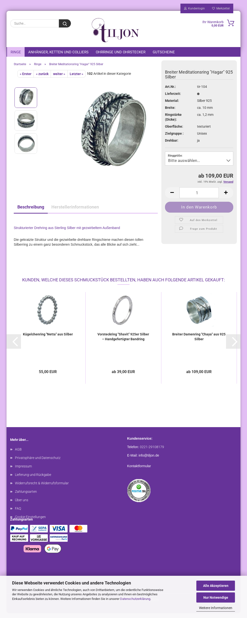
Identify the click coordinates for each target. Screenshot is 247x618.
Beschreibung (30, 211)
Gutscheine (164, 52)
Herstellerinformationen (75, 211)
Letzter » (76, 79)
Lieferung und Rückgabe (33, 479)
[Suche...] (65, 23)
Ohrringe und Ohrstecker (120, 52)
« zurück (42, 79)
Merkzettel (221, 8)
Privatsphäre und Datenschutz (38, 463)
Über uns (21, 505)
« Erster (25, 79)
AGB (18, 454)
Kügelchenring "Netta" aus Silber (48, 339)
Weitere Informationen (215, 608)
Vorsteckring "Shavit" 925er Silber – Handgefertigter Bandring (123, 341)
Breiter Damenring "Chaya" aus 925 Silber (199, 341)
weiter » (59, 79)
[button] (14, 346)
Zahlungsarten (26, 496)
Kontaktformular (139, 471)
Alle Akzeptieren (215, 586)
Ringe (16, 52)
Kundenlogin (194, 8)
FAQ (18, 513)
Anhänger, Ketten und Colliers (58, 52)
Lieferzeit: (173, 98)
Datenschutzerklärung (135, 599)
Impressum (23, 471)
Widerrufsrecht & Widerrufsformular (42, 488)
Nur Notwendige (215, 597)
